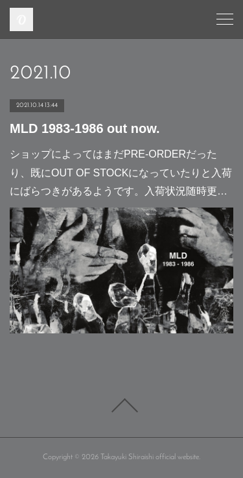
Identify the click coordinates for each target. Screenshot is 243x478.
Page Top (121, 405)
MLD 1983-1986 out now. (85, 128)
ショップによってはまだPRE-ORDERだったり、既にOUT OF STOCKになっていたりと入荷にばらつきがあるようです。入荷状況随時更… (121, 173)
